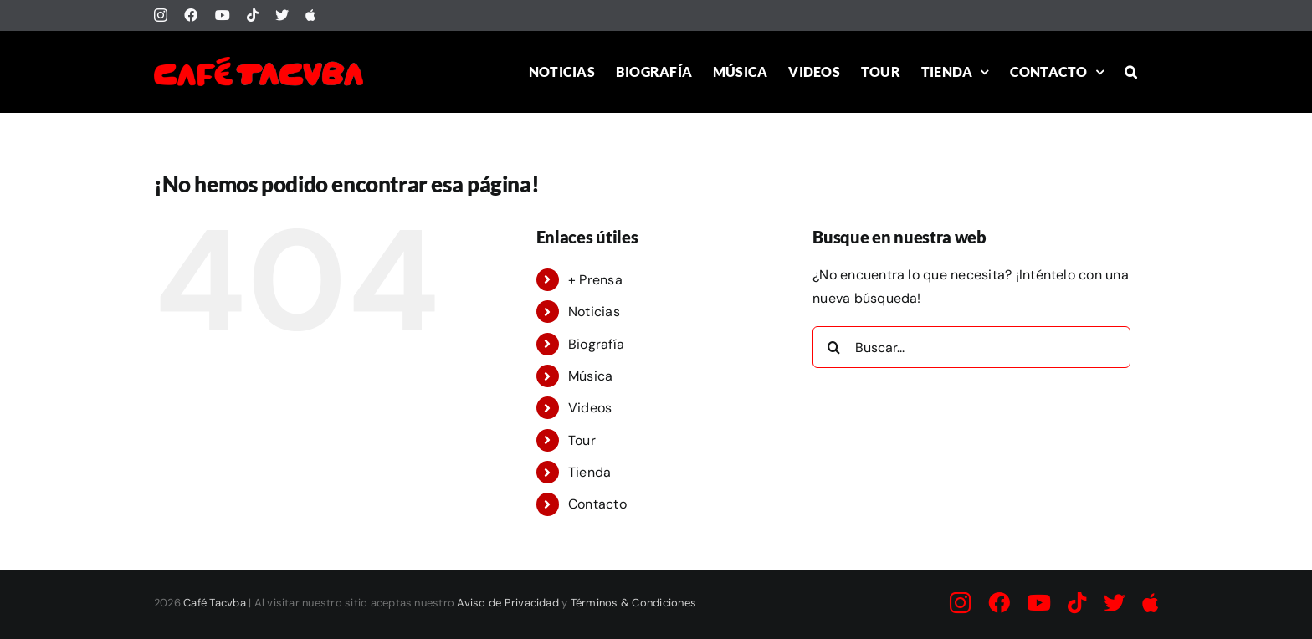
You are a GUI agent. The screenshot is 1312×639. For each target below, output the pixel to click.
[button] (1131, 71)
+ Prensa (595, 280)
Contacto (597, 504)
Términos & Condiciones (633, 603)
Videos (590, 408)
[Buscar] (833, 347)
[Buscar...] (971, 347)
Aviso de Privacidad (508, 603)
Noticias (594, 311)
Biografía (596, 344)
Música (590, 376)
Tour (582, 440)
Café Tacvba (214, 603)
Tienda (589, 472)
